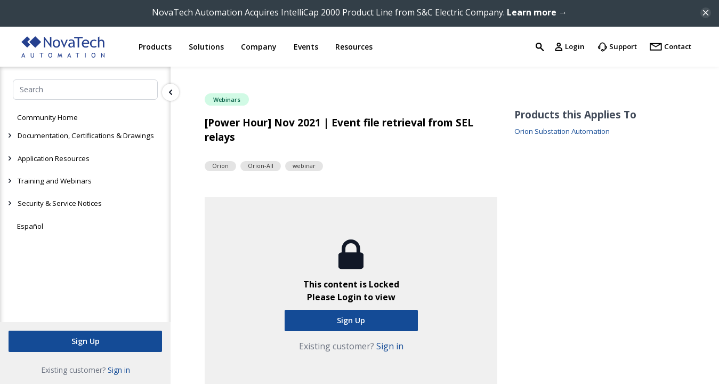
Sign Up (85, 341)
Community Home (47, 117)
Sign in (119, 370)
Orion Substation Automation (562, 131)
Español (30, 226)
